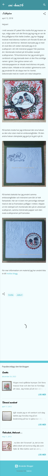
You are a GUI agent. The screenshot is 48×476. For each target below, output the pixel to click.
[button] (44, 14)
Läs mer (42, 394)
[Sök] (44, 5)
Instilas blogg (12, 273)
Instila (10, 295)
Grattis (5, 372)
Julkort (19, 295)
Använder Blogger (24, 466)
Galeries (29, 471)
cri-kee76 (15, 5)
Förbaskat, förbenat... (12, 432)
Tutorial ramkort (9, 402)
